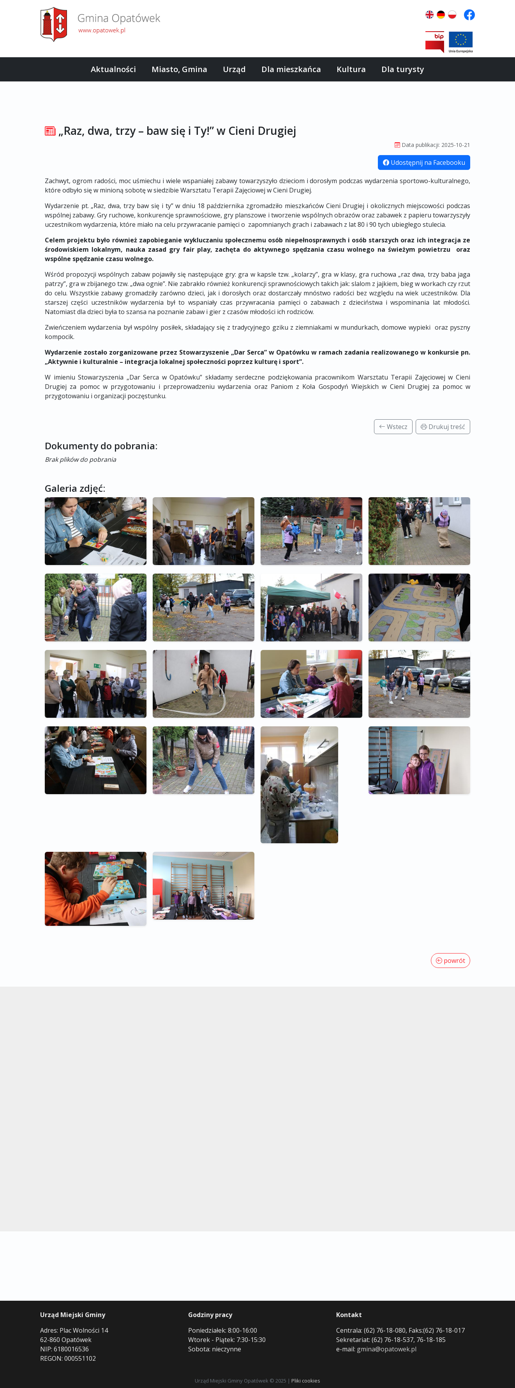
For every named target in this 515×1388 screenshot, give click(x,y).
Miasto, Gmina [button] (179, 69)
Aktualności (113, 69)
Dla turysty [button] (402, 69)
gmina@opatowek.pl (386, 1349)
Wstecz (393, 426)
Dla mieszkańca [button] (291, 69)
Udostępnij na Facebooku (424, 162)
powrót (450, 960)
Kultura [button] (351, 69)
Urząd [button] (234, 69)
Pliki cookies (305, 1380)
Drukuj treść (443, 426)
